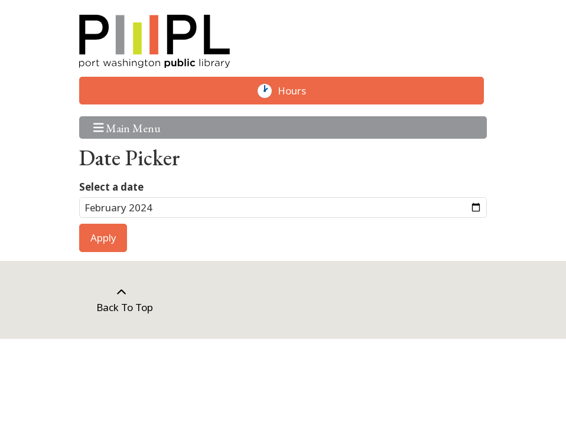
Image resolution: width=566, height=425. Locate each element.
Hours (297, 91)
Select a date (111, 187)
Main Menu (127, 127)
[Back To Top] (121, 300)
